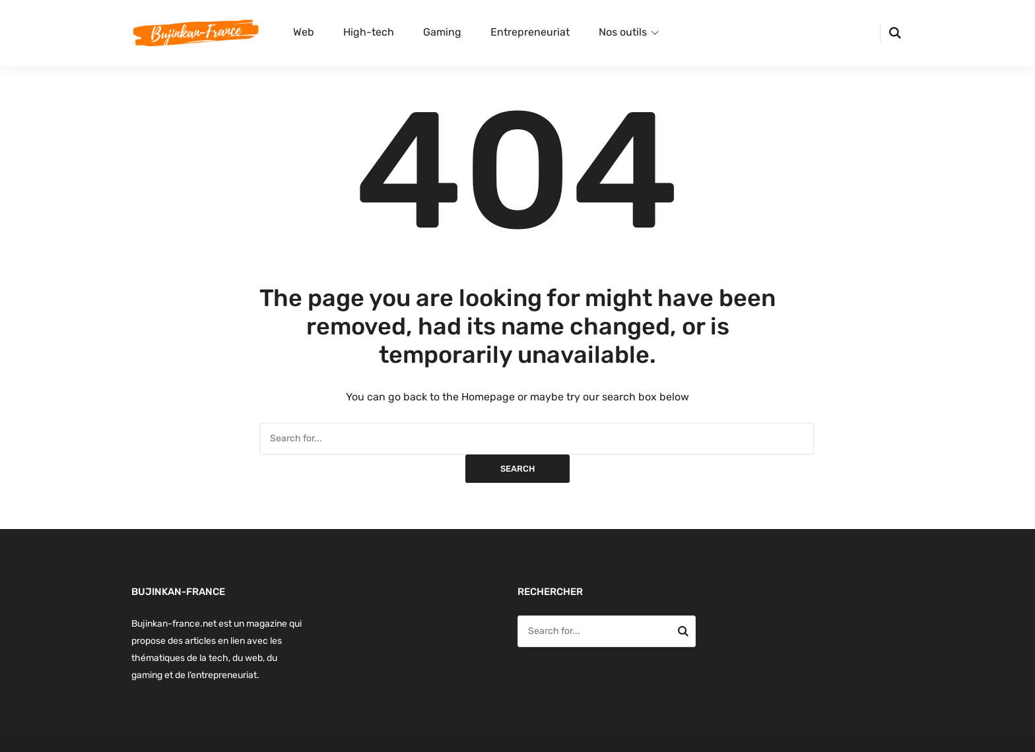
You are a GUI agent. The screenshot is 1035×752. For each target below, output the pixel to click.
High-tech (368, 32)
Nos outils (623, 32)
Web (303, 32)
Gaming (442, 32)
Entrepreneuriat (530, 32)
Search (517, 469)
